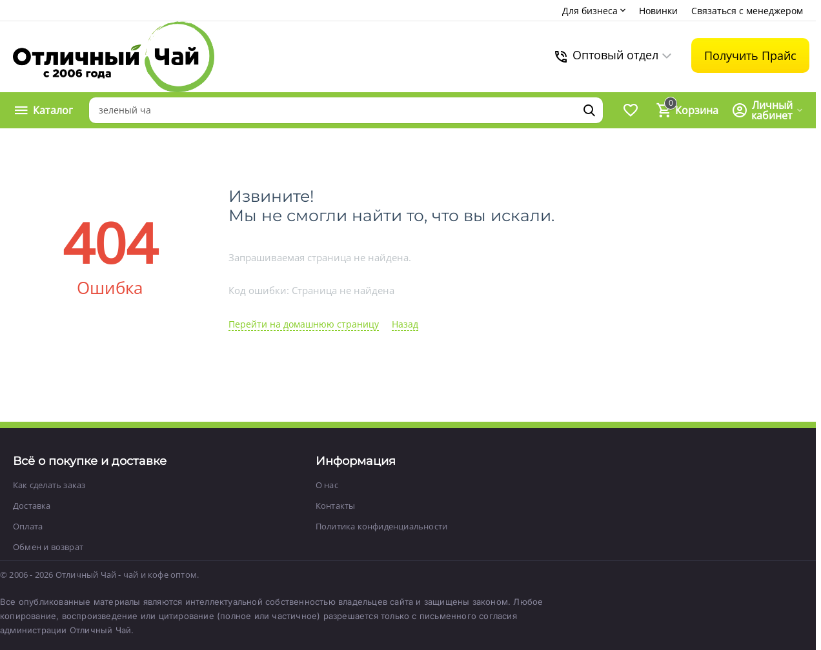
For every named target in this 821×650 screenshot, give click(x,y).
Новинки (658, 11)
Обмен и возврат (48, 547)
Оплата (28, 526)
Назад (405, 324)
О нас (327, 485)
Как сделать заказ (49, 485)
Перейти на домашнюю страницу (303, 324)
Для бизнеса (595, 11)
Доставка (32, 505)
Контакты (336, 505)
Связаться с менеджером (747, 11)
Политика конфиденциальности (381, 526)
